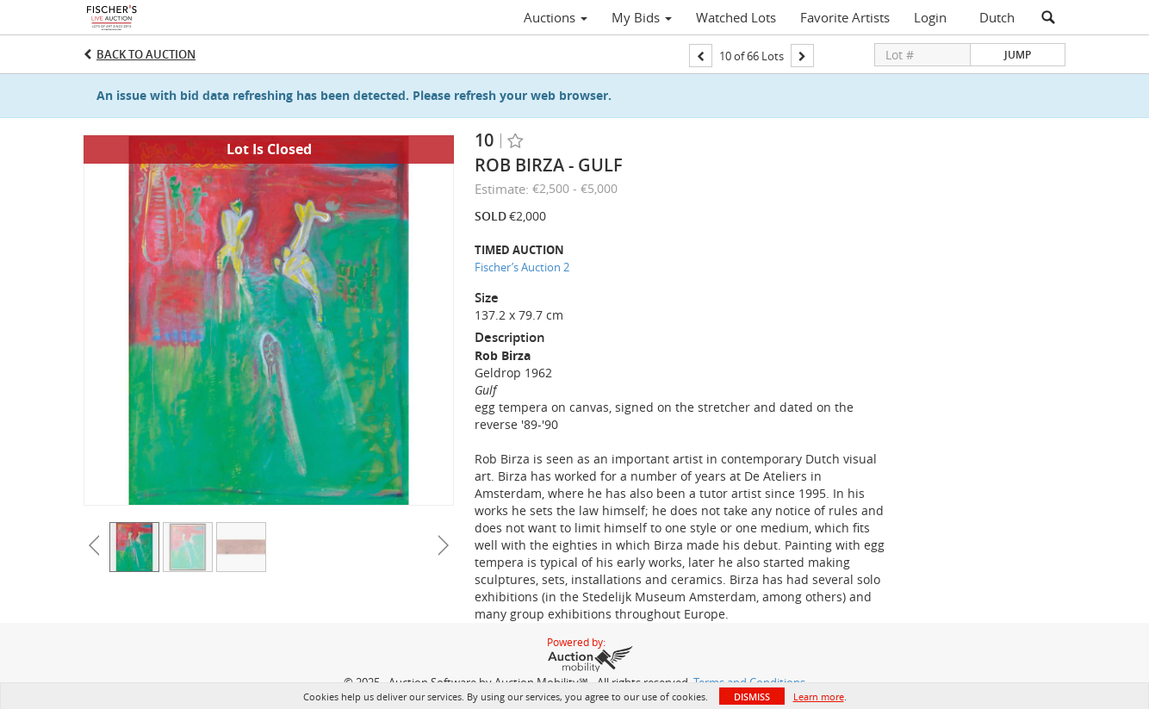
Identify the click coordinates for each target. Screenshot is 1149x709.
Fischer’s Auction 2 (522, 267)
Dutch (997, 17)
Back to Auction (146, 54)
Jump (1017, 54)
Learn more (818, 696)
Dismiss (752, 696)
